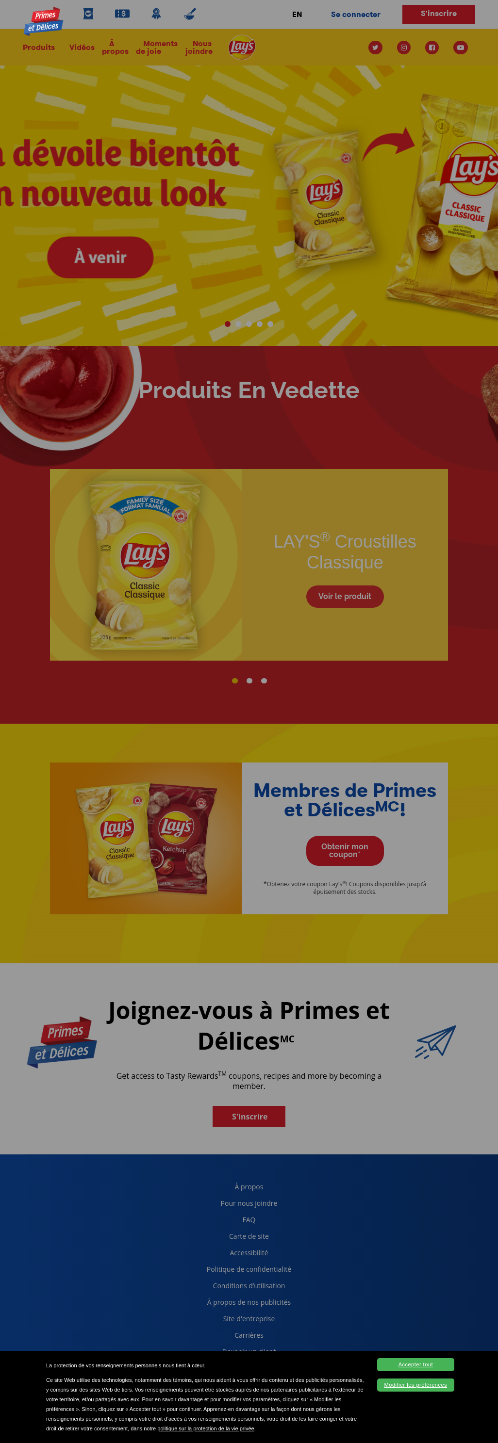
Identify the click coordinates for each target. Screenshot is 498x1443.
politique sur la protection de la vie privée (205, 1428)
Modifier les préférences (415, 1385)
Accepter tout (415, 1364)
